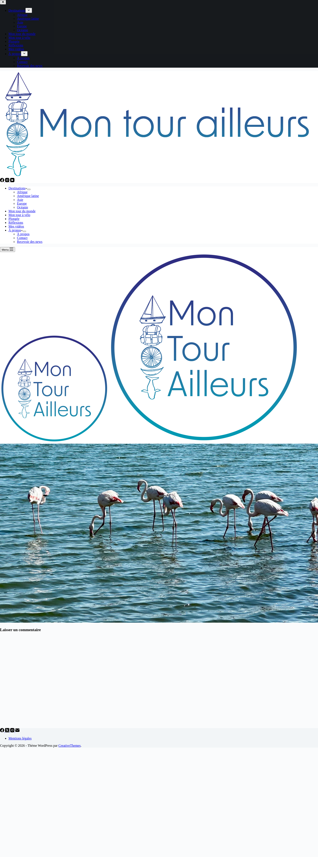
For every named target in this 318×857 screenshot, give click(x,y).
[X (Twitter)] (7, 731)
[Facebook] (2, 181)
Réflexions (15, 222)
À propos (15, 230)
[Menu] (7, 249)
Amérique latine (28, 196)
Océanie (22, 207)
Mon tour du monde (22, 211)
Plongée (14, 219)
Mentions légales (20, 738)
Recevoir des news (29, 241)
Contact (22, 238)
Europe (22, 203)
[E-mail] (17, 731)
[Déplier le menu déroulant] (29, 189)
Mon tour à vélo (19, 215)
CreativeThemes (70, 745)
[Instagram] (7, 181)
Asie (20, 199)
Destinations (17, 188)
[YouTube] (12, 181)
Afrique (22, 192)
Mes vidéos (16, 226)
